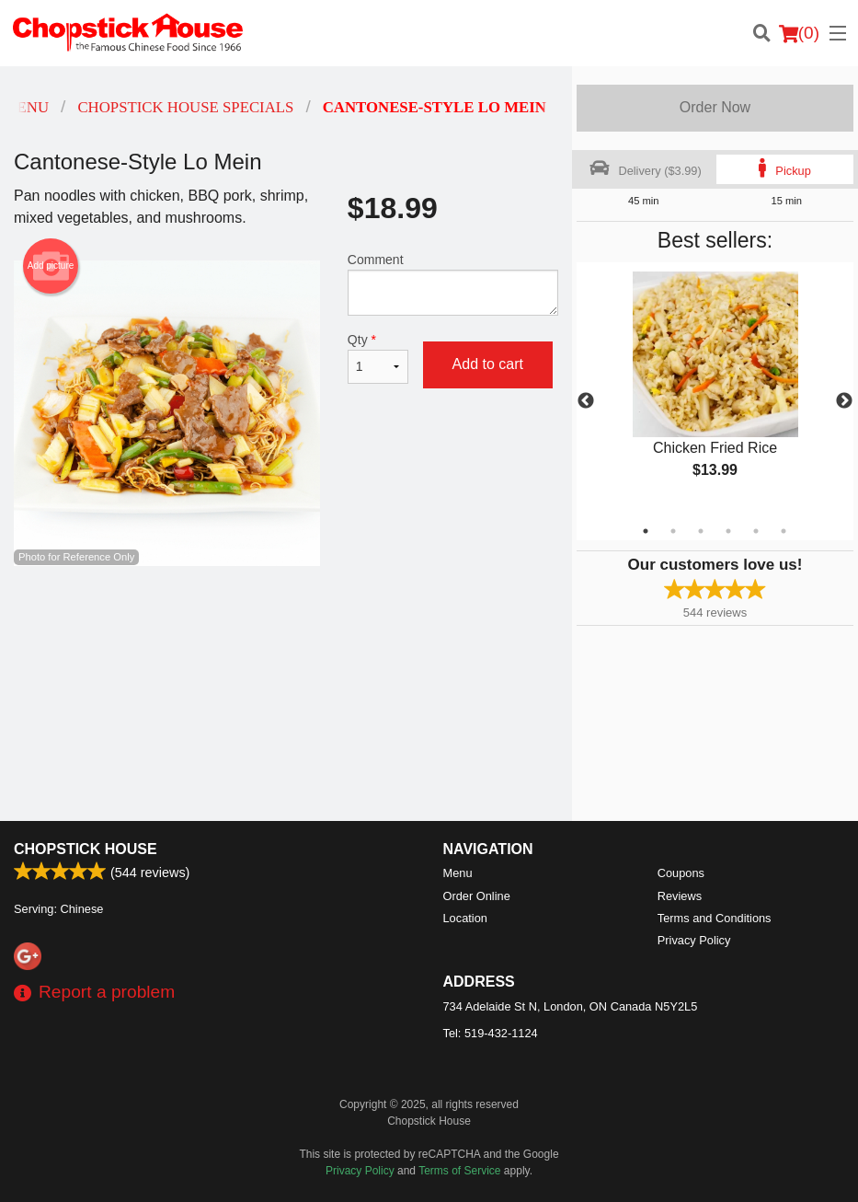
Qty (378, 358)
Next (844, 401)
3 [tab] (701, 531)
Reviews (680, 896)
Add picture (51, 266)
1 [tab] (645, 531)
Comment (453, 284)
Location (465, 918)
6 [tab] (783, 531)
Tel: (490, 1033)
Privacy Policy (694, 940)
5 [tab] (756, 531)
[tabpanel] (715, 390)
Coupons (681, 873)
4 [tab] (728, 531)
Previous (586, 401)
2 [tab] (673, 531)
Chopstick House (85, 849)
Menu (458, 873)
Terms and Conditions (715, 918)
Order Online (476, 896)
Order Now (715, 107)
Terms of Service (459, 1170)
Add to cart (487, 364)
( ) (799, 33)
